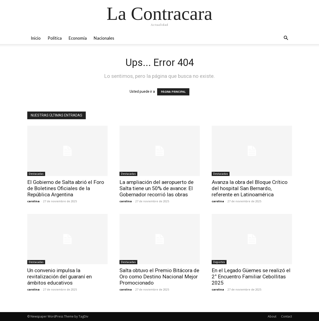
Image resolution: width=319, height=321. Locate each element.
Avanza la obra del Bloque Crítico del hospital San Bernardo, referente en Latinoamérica (250, 188)
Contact (286, 316)
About (272, 316)
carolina (33, 201)
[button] (286, 38)
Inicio (36, 38)
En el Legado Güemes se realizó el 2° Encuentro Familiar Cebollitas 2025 (251, 276)
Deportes (219, 262)
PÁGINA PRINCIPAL (173, 91)
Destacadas (36, 173)
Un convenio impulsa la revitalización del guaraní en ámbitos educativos (59, 276)
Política (55, 38)
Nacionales (104, 38)
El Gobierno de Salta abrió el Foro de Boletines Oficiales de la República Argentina (65, 188)
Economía (78, 38)
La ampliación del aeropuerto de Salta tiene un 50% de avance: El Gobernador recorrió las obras (156, 188)
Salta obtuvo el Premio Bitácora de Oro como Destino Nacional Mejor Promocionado (159, 276)
